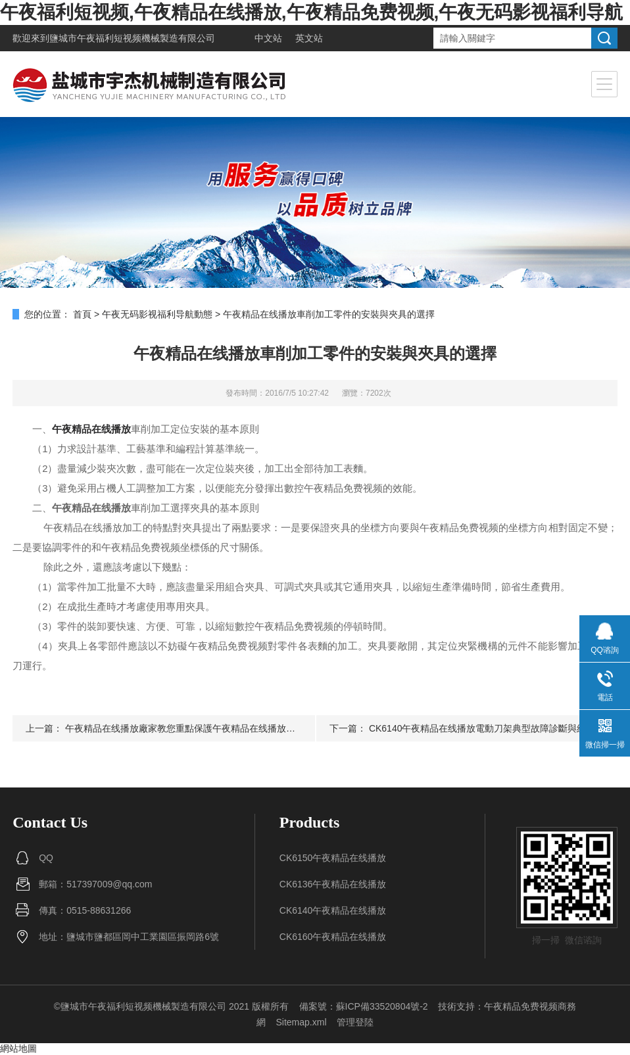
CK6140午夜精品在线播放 (333, 910)
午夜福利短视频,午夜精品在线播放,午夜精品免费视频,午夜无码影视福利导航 (311, 12)
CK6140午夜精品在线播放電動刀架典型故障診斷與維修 (482, 728)
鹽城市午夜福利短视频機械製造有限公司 (132, 38)
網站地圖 (18, 1048)
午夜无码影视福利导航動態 (157, 314)
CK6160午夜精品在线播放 (333, 936)
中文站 (268, 38)
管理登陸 (355, 1022)
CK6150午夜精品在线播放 (333, 858)
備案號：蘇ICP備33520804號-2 (363, 1006)
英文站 (309, 38)
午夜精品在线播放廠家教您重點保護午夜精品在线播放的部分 (189, 728)
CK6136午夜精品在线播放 (333, 884)
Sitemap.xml (301, 1022)
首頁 (82, 314)
